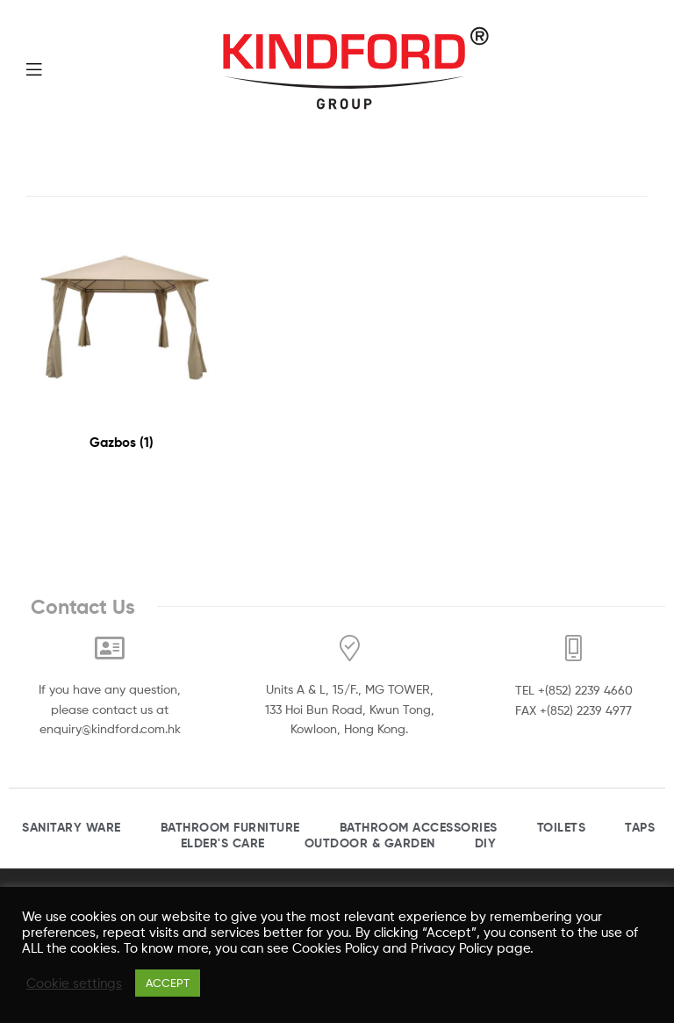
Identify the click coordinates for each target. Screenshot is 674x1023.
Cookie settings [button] (74, 983)
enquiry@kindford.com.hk (110, 728)
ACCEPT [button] (168, 983)
